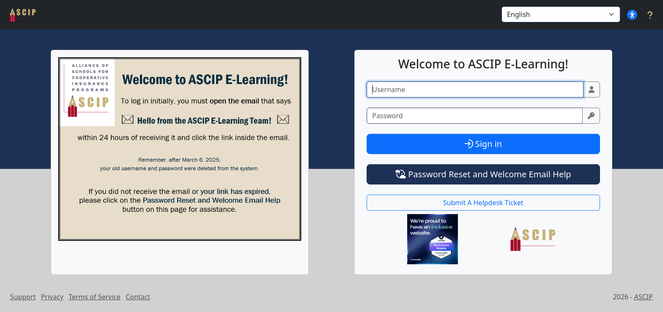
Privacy (52, 296)
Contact (138, 296)
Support (23, 296)
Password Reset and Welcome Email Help (483, 174)
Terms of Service (94, 296)
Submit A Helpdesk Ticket (483, 202)
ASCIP (643, 296)
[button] (632, 14)
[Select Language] (560, 14)
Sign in (483, 143)
